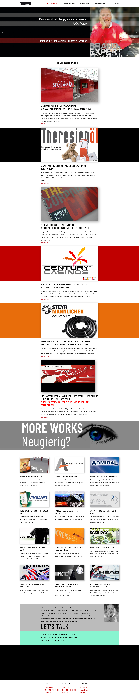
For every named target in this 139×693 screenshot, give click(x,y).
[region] (69, 32)
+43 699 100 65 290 (60, 640)
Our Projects (83, 687)
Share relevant (84, 690)
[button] (2, 32)
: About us (84, 4)
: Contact (116, 4)
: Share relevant (69, 4)
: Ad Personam (100, 4)
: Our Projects (51, 4)
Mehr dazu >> (45, 124)
